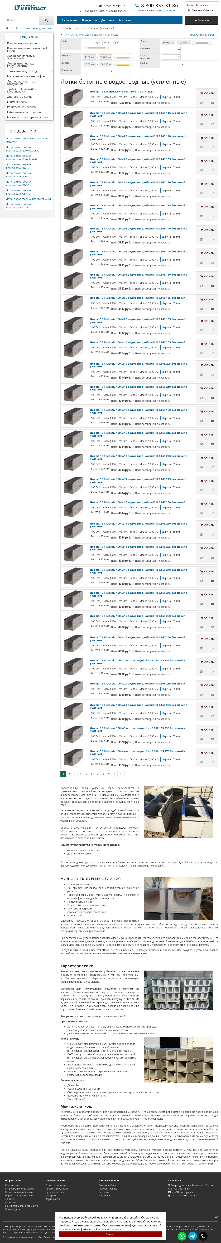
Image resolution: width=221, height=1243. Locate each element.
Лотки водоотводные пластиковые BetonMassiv (21, 157)
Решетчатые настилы (21, 107)
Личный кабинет (108, 1185)
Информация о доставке (19, 1188)
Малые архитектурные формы (27, 117)
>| (121, 773)
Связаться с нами (55, 1185)
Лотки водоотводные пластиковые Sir (28, 198)
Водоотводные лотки (22, 43)
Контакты (124, 20)
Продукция (89, 20)
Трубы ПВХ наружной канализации (21, 90)
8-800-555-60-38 (166, 10)
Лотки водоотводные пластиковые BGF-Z (19, 166)
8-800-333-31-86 (159, 5)
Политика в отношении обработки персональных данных (20, 1195)
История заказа (108, 1188)
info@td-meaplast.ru (115, 5)
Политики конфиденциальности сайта (22, 1237)
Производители (54, 1192)
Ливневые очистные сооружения (21, 83)
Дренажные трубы (19, 97)
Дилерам (50, 1195)
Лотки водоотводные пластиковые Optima (19, 192)
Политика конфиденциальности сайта (21, 1204)
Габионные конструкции (24, 112)
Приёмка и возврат (56, 1188)
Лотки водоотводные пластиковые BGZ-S (19, 183)
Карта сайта (52, 1199)
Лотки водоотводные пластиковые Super (19, 205)
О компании (70, 20)
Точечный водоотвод (22, 71)
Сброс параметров (202, 34)
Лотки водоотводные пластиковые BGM (19, 174)
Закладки (104, 1192)
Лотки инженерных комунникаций (20, 65)
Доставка (107, 20)
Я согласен (110, 1234)
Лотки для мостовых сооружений (21, 57)
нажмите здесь (111, 1229)
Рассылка (104, 1195)
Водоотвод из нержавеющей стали (27, 49)
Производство (13, 1209)
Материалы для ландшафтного (28, 76)
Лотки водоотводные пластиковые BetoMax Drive (22, 148)
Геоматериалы (17, 102)
